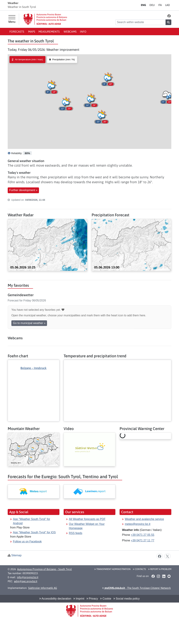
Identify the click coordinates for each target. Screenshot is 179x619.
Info (83, 31)
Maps (31, 31)
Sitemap (16, 555)
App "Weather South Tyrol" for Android (31, 521)
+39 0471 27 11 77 (142, 540)
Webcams (70, 31)
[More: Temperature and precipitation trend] (117, 362)
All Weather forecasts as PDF (87, 519)
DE (152, 5)
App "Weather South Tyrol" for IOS (34, 532)
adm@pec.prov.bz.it (25, 581)
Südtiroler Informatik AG (42, 587)
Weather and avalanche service (144, 519)
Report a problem (159, 569)
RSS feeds (75, 533)
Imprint (78, 598)
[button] (169, 15)
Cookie (105, 598)
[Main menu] (12, 19)
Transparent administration (112, 569)
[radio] (27, 59)
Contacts (139, 569)
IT (160, 5)
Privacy (92, 598)
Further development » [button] (23, 190)
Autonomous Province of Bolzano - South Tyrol (44, 569)
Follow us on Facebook (27, 541)
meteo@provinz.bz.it (137, 523)
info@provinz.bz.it (27, 577)
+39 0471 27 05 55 (142, 534)
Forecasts (17, 31)
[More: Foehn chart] (33, 384)
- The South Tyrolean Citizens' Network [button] (136, 587)
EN (143, 5)
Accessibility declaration (55, 598)
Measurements (49, 31)
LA (167, 5)
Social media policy (126, 598)
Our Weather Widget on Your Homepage (87, 526)
